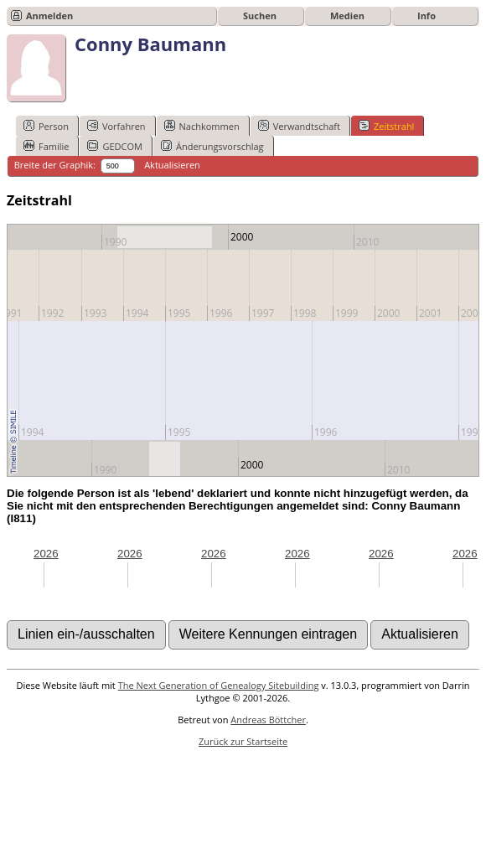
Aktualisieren (172, 164)
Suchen (260, 15)
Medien (347, 15)
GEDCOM (114, 146)
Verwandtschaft (299, 125)
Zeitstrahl (386, 125)
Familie (46, 146)
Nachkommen (202, 125)
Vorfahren (116, 125)
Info (426, 15)
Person (46, 125)
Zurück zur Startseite (243, 741)
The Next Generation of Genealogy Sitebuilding (218, 685)
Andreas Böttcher (268, 719)
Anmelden (49, 15)
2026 (46, 553)
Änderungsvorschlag (212, 146)
